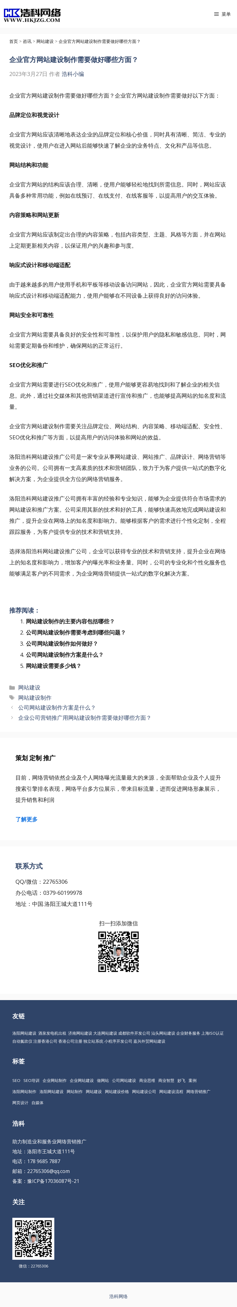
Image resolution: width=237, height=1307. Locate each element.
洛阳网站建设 (24, 1033)
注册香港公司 (45, 1041)
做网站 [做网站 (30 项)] (103, 1080)
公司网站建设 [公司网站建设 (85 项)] (124, 1080)
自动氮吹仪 (22, 1041)
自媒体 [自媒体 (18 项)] (37, 1102)
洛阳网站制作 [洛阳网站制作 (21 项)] (24, 1091)
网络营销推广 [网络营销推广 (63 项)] (198, 1091)
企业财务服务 (188, 1033)
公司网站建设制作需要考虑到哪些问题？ (76, 632)
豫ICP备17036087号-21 (53, 1181)
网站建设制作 (35, 697)
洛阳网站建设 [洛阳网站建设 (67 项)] (52, 1091)
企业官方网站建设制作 (37, 95)
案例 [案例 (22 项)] (193, 1080)
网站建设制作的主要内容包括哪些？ (70, 621)
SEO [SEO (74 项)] (16, 1080)
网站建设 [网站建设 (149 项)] (94, 1091)
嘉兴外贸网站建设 (149, 1041)
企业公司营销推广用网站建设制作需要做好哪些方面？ (85, 717)
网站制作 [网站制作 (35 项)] (75, 1091)
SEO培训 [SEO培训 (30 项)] (31, 1080)
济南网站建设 (80, 1033)
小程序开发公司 (118, 1041)
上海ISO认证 (212, 1033)
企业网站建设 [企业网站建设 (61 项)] (82, 1080)
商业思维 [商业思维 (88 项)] (147, 1080)
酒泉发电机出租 (52, 1033)
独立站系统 (93, 1041)
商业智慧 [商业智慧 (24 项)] (166, 1080)
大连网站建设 (105, 1033)
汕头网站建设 (163, 1033)
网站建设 (29, 687)
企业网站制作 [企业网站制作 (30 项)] (55, 1080)
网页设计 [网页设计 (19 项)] (20, 1102)
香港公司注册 (70, 1041)
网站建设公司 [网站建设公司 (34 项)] (144, 1091)
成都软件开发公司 (134, 1033)
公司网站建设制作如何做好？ (62, 643)
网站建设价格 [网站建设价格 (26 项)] (117, 1091)
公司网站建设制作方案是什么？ (65, 654)
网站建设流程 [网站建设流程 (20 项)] (171, 1091)
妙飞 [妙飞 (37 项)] (181, 1080)
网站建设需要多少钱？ (53, 665)
